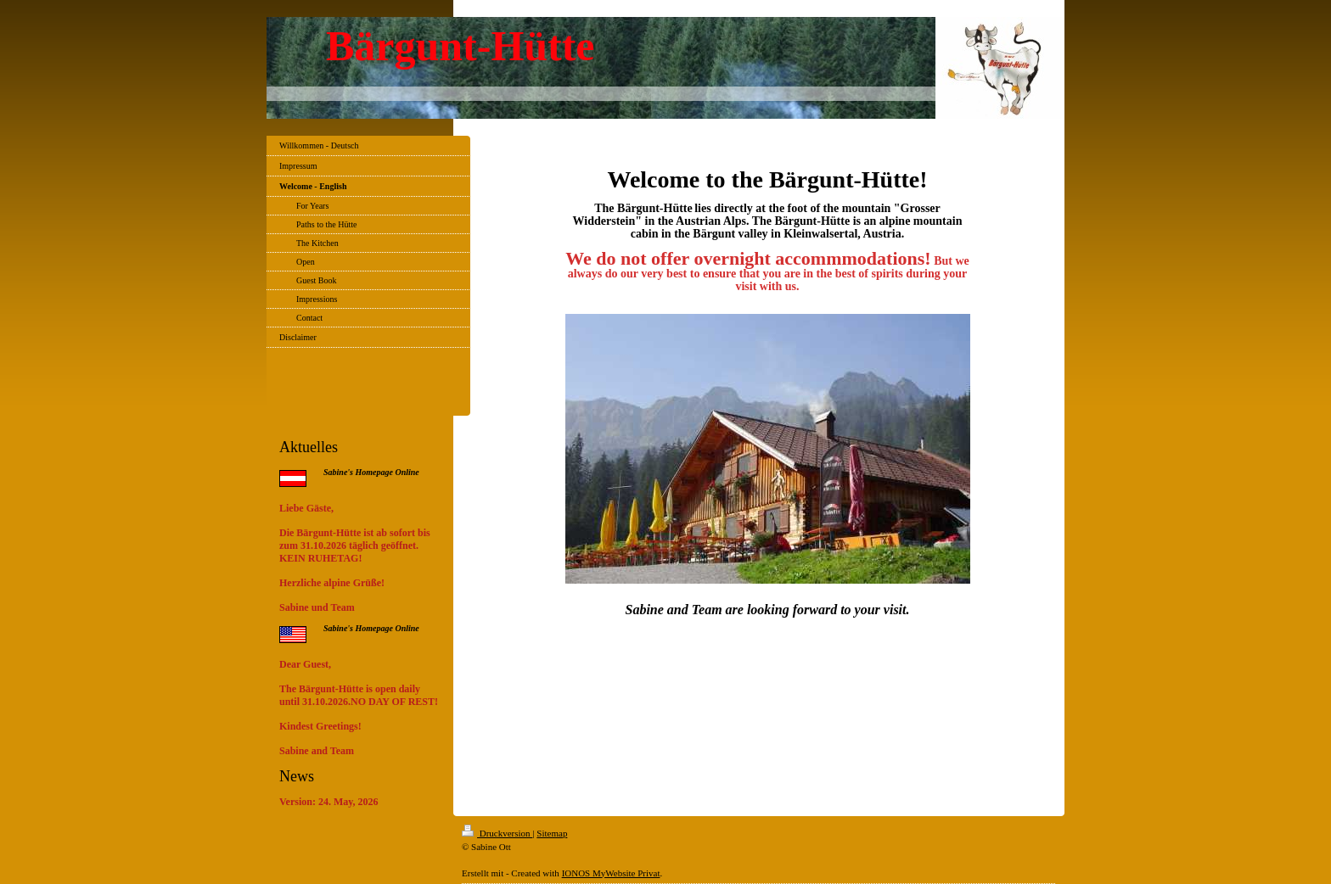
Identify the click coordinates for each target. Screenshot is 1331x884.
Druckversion (497, 833)
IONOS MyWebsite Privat (611, 873)
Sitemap (551, 833)
